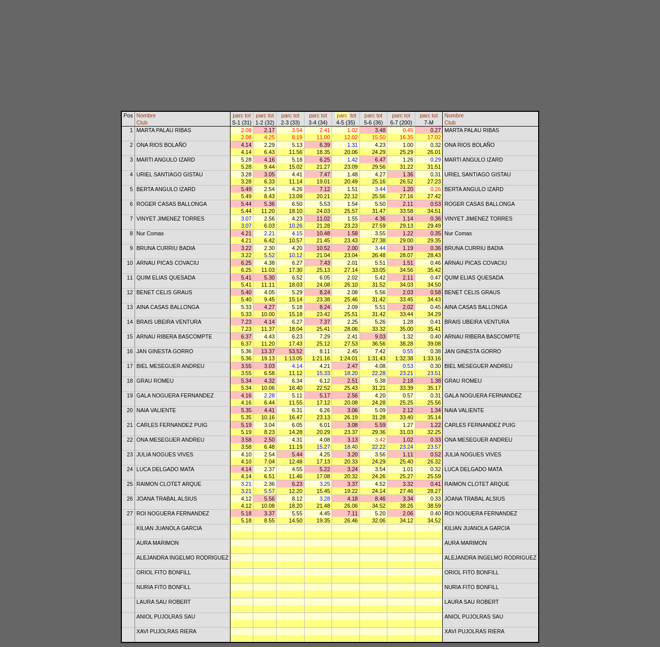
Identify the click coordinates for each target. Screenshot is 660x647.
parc (238, 115)
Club (142, 122)
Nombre (146, 115)
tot (248, 115)
